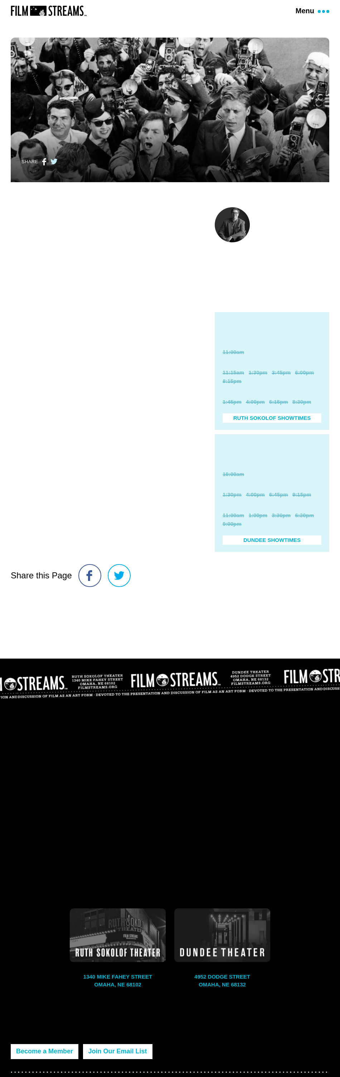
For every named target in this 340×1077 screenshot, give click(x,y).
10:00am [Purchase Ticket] (233, 490)
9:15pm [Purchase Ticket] (301, 510)
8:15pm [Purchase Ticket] (232, 389)
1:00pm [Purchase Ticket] (258, 531)
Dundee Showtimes (272, 556)
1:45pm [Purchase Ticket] (232, 410)
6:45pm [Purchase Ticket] (278, 510)
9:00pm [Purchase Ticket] (232, 540)
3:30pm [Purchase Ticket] (281, 531)
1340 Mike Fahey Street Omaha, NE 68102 (117, 981)
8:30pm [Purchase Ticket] (301, 410)
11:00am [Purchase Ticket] (233, 360)
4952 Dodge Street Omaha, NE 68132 (222, 981)
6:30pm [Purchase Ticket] (304, 531)
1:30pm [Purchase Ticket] (258, 380)
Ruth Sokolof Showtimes (272, 426)
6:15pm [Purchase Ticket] (278, 410)
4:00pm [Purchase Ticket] (255, 410)
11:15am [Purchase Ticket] (233, 380)
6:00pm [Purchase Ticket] (304, 380)
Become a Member (44, 1051)
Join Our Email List (117, 1051)
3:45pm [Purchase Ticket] (281, 380)
